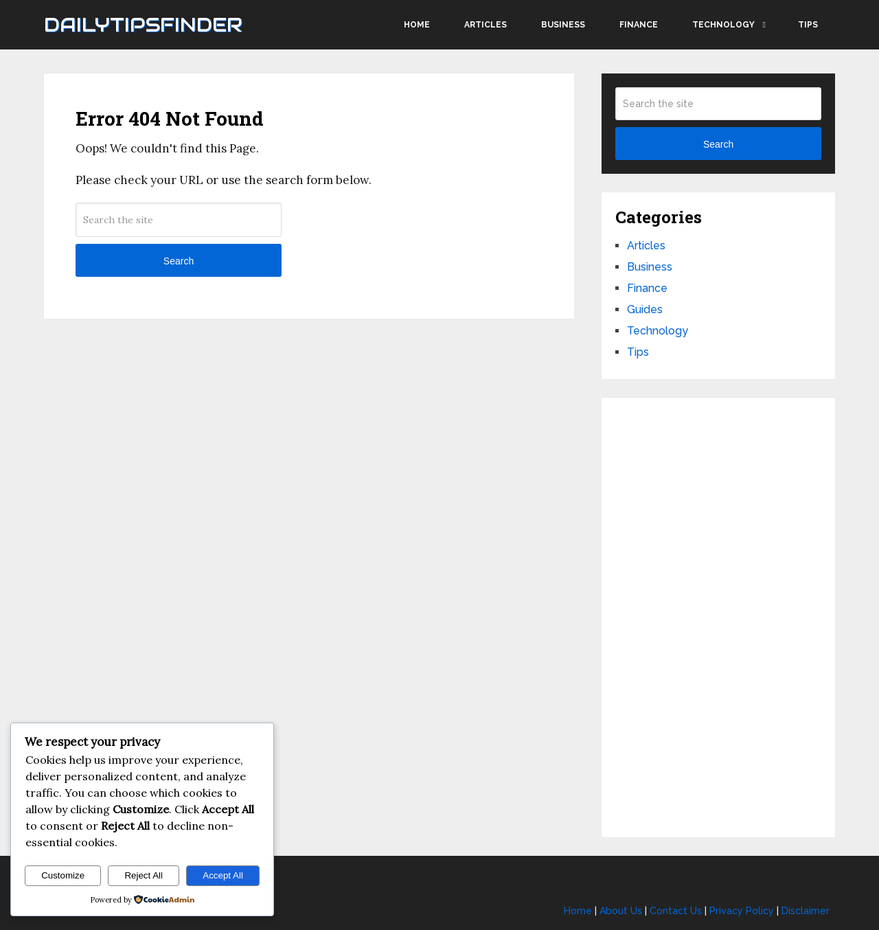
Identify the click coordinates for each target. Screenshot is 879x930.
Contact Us (676, 910)
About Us (621, 910)
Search (178, 261)
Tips (808, 25)
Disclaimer (805, 910)
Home (417, 25)
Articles (485, 25)
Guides (645, 309)
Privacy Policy (741, 910)
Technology (723, 25)
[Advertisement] (718, 617)
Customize (62, 875)
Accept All (223, 875)
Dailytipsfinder (143, 24)
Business (563, 25)
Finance (638, 25)
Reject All (143, 875)
